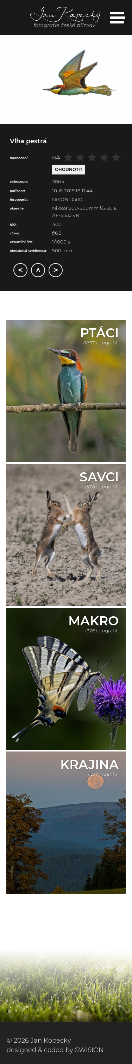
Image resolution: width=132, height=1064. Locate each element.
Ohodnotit (68, 169)
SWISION (89, 1050)
